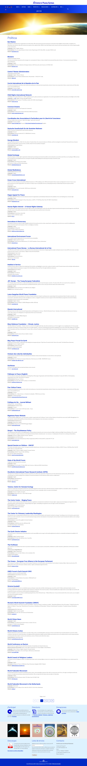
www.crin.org (15, 101)
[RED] (63, 7)
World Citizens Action (15, 631)
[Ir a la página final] (52, 700)
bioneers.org (15, 66)
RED (61, 6)
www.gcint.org (15, 189)
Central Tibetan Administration (18, 72)
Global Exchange (13, 155)
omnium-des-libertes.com (17, 360)
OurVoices (11, 366)
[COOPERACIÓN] (58, 7)
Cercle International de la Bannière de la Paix (23, 83)
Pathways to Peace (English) (17, 374)
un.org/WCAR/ (15, 652)
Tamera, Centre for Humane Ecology (20, 487)
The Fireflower (13, 545)
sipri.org (14, 481)
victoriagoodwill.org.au (17, 597)
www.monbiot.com (16, 150)
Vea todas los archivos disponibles (15, 750)
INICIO (17, 6)
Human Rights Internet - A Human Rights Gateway (25, 207)
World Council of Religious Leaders (20, 657)
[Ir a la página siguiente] (48, 700)
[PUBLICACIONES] (49, 7)
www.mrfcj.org (15, 335)
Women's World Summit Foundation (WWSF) (23, 603)
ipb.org (13, 259)
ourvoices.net (15, 368)
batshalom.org (15, 51)
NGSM (29, 6)
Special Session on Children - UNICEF (21, 445)
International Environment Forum (19, 236)
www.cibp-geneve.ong (17, 89)
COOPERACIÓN (54, 6)
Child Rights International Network (20, 95)
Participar (14, 716)
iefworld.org (15, 243)
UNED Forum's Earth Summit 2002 (20, 571)
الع (15, 98)
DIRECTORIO (39, 11)
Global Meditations (14, 170)
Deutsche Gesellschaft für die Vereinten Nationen (25, 128)
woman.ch (14, 614)
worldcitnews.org (16, 625)
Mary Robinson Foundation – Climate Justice (23, 324)
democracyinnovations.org (18, 231)
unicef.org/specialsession (17, 455)
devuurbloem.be (15, 556)
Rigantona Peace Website (16, 416)
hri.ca (13, 216)
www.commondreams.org (17, 113)
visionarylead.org (16, 526)
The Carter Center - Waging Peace (20, 500)
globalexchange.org (16, 164)
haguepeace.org (15, 201)
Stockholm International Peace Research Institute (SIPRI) (28, 472)
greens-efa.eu (15, 566)
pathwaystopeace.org (17, 382)
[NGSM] (31, 7)
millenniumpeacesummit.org (18, 665)
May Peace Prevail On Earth (17, 341)
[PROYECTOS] (39, 7)
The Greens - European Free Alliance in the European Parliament (30, 561)
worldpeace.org (15, 348)
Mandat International (15, 309)
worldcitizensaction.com (17, 639)
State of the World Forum (16, 460)
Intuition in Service (14, 265)
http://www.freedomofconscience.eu (33, 123)
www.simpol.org (15, 440)
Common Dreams (14, 107)
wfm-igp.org (14, 678)
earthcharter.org (15, 539)
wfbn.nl (13, 689)
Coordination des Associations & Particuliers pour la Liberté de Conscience (34, 118)
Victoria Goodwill (14, 586)
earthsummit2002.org (17, 581)
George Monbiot (13, 140)
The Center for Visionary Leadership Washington (25, 513)
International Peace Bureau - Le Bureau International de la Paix (29, 248)
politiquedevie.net (16, 410)
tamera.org (14, 495)
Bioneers (11, 57)
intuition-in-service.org (17, 275)
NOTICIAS (24, 6)
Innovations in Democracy (17, 221)
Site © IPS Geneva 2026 (31, 763)
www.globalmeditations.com (18, 174)
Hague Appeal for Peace (16, 195)
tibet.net (14, 78)
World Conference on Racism (18, 644)
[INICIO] (20, 7)
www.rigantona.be (16, 425)
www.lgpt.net (15, 304)
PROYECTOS (35, 6)
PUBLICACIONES (44, 6)
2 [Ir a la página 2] (45, 700)
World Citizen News (14, 619)
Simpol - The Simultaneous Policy (19, 430)
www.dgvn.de (15, 135)
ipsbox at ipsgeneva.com (40, 763)
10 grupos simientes (37, 715)
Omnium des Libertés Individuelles (20, 354)
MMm (50, 763)
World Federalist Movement (17, 671)
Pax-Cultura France (14, 387)
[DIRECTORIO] (43, 11)
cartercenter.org (15, 508)
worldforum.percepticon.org (18, 466)
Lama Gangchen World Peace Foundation (22, 294)
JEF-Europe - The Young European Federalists (24, 281)
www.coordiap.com (16, 123)
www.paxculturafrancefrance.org (19, 397)
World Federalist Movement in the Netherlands (24, 684)
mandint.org (14, 319)
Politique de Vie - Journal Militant (19, 402)
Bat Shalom (12, 42)
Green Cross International (17, 180)
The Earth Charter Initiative (17, 531)
